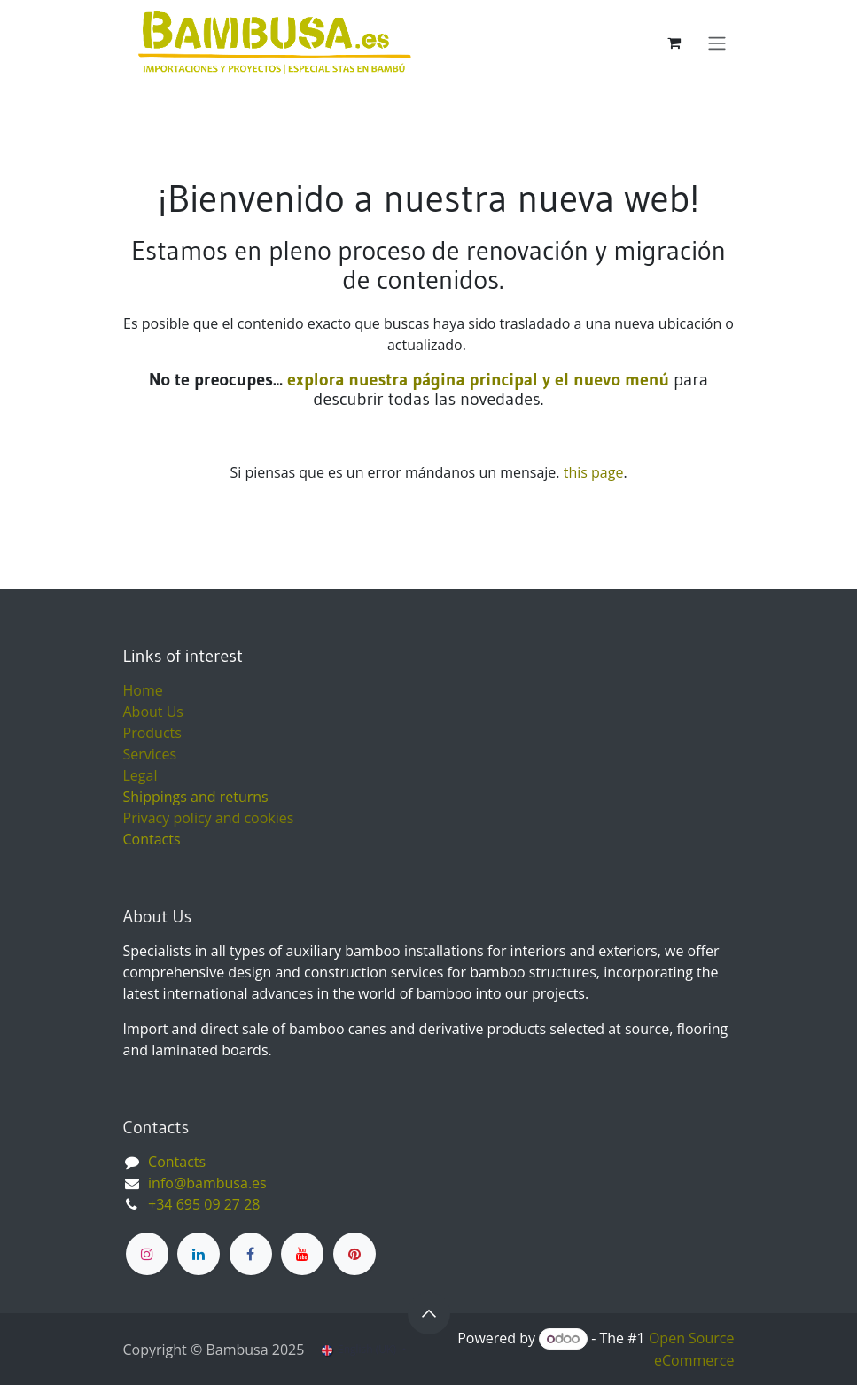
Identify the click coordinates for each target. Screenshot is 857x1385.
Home (143, 690)
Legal (140, 775)
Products (152, 733)
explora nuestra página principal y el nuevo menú (476, 379)
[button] (429, 1313)
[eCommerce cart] (674, 42)
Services (150, 754)
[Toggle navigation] (717, 42)
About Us (153, 711)
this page (594, 472)
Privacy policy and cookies (208, 818)
